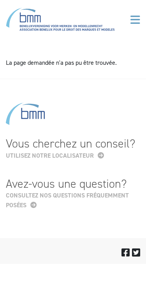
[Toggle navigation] (135, 19)
